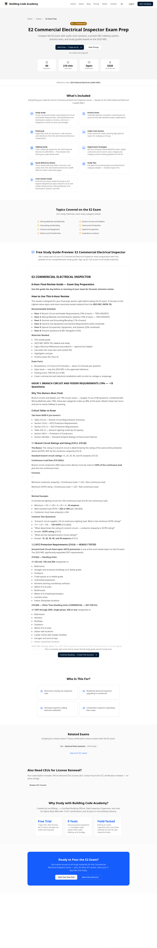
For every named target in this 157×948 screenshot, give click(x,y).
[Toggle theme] (122, 4)
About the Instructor (90, 877)
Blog (88, 4)
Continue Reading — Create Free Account (78, 655)
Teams (104, 4)
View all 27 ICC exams (78, 753)
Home (29, 19)
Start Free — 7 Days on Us (69, 47)
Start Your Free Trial (66, 877)
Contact (113, 4)
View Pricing (93, 47)
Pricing (96, 4)
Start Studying (145, 4)
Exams (73, 4)
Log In (131, 4)
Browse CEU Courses (38, 785)
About (81, 4)
